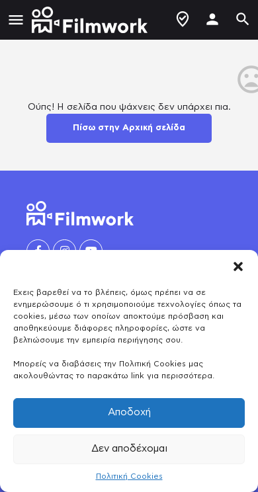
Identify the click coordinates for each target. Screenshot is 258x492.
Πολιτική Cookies (129, 476)
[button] (238, 266)
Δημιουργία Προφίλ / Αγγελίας (182, 19)
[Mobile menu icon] (16, 20)
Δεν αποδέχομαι (129, 449)
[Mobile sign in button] (212, 19)
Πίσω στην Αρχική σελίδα (129, 128)
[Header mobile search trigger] (242, 19)
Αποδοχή (129, 412)
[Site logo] (91, 20)
